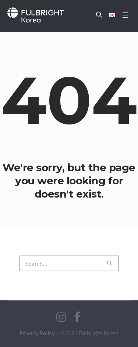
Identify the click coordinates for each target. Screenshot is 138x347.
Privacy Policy (37, 333)
